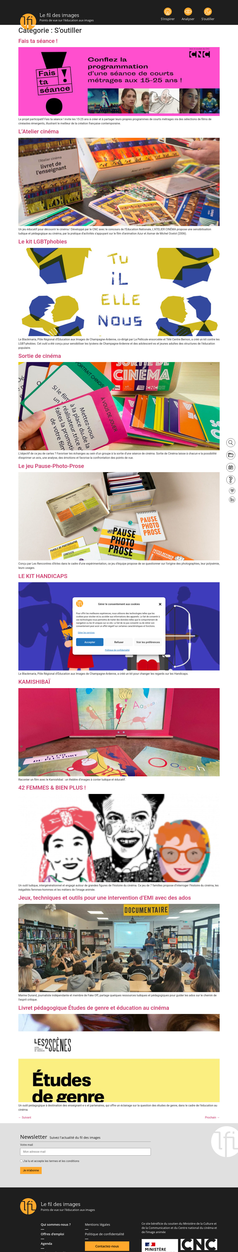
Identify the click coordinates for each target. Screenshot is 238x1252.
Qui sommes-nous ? (56, 1224)
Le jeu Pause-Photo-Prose (51, 466)
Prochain (212, 1117)
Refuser (118, 642)
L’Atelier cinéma (38, 131)
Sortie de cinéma (39, 356)
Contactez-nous (107, 1246)
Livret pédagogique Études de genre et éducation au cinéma (93, 1007)
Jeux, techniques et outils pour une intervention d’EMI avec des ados (104, 897)
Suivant (24, 1117)
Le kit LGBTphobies (42, 241)
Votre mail (26, 1144)
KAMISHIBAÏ (34, 681)
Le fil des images (59, 15)
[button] (160, 604)
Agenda (46, 1243)
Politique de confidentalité (117, 650)
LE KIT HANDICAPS (42, 576)
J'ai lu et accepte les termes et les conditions (49, 1161)
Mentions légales (97, 1224)
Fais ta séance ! (38, 41)
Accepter (89, 642)
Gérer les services (86, 632)
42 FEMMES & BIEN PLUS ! (52, 787)
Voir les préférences (148, 642)
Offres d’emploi (52, 1234)
